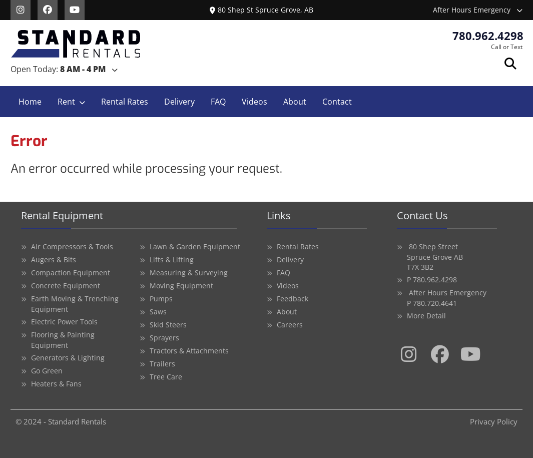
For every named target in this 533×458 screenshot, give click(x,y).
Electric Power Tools (64, 321)
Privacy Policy (493, 421)
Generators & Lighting (68, 357)
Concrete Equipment (65, 285)
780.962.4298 (487, 35)
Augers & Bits (53, 259)
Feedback (292, 298)
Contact (337, 101)
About (294, 101)
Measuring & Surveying (189, 272)
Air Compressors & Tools (72, 246)
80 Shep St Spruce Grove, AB (261, 10)
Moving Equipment (181, 285)
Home (30, 101)
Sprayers (164, 337)
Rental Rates (124, 101)
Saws (158, 311)
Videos (254, 101)
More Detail (426, 315)
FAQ (218, 101)
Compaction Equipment (70, 272)
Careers (290, 324)
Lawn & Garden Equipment (195, 246)
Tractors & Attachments (189, 350)
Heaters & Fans (56, 383)
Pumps (161, 298)
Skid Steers (168, 324)
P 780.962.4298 (432, 279)
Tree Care (166, 376)
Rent (66, 101)
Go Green (47, 370)
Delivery (179, 101)
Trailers (162, 363)
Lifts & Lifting (172, 259)
